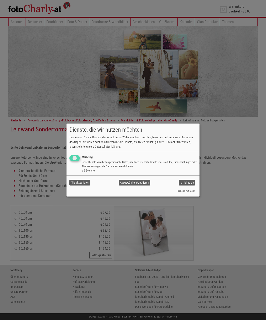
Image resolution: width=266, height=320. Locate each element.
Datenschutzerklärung (107, 146)
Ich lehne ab (187, 182)
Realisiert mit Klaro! (186, 191)
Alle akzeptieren (80, 182)
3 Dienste (88, 170)
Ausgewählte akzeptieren (134, 182)
